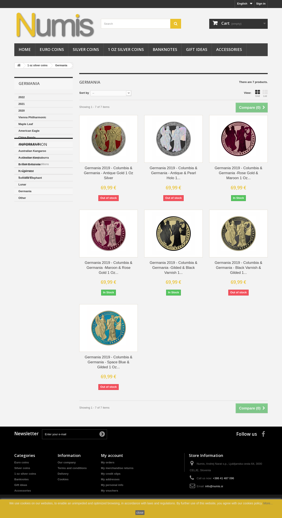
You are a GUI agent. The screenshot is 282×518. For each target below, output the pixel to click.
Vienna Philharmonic (32, 117)
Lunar (22, 184)
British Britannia (29, 164)
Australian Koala (29, 144)
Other (22, 198)
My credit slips (110, 473)
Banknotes (165, 49)
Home (25, 49)
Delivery (26, 239)
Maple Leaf (25, 124)
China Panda (27, 137)
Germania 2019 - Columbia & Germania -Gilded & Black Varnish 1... (173, 268)
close (140, 512)
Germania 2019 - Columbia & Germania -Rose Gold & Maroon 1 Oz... (238, 173)
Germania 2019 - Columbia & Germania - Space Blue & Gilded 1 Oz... (108, 362)
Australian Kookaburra (33, 157)
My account (112, 455)
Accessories (229, 49)
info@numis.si (214, 486)
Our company (30, 226)
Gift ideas (196, 49)
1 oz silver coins (126, 49)
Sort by (84, 92)
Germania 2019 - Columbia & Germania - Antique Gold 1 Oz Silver (108, 173)
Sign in (261, 3)
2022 (21, 97)
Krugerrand (26, 171)
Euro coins (52, 49)
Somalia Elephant (30, 177)
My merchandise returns (117, 468)
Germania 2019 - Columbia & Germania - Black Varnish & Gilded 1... (238, 268)
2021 (21, 104)
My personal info (112, 485)
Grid (257, 93)
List (265, 93)
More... (268, 503)
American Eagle (29, 130)
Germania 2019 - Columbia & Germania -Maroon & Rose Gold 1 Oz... (108, 268)
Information (33, 214)
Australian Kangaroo (32, 151)
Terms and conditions (35, 232)
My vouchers (109, 490)
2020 (21, 110)
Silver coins (86, 49)
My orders (107, 462)
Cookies (26, 245)
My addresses (110, 479)
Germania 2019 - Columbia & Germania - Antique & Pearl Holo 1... (173, 173)
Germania (61, 65)
